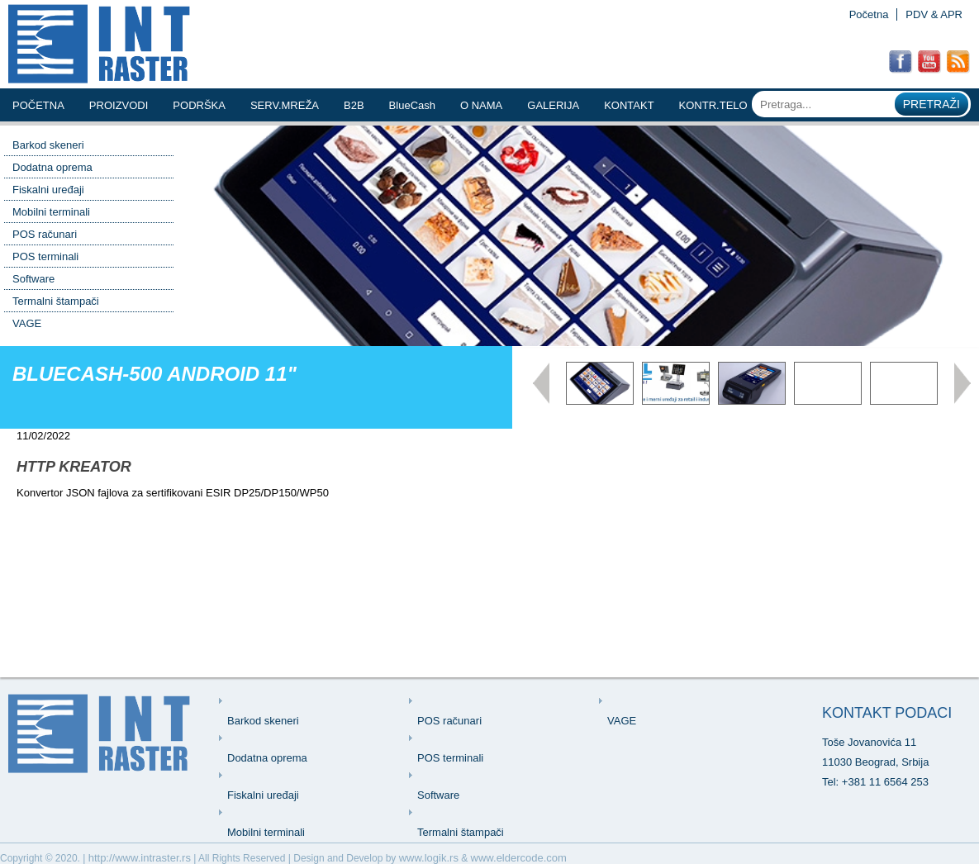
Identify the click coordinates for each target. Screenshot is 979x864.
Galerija (553, 105)
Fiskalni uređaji (48, 189)
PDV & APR (933, 14)
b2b (354, 105)
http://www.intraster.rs (139, 858)
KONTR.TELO (713, 105)
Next (962, 383)
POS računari (44, 234)
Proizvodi (119, 105)
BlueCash (412, 105)
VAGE (26, 323)
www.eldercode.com (519, 858)
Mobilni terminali (51, 212)
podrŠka (199, 105)
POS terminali (45, 256)
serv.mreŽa (284, 105)
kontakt (628, 105)
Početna (869, 14)
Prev (541, 383)
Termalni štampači (55, 301)
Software (33, 279)
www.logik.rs (429, 858)
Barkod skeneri (48, 145)
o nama (481, 105)
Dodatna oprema (52, 167)
